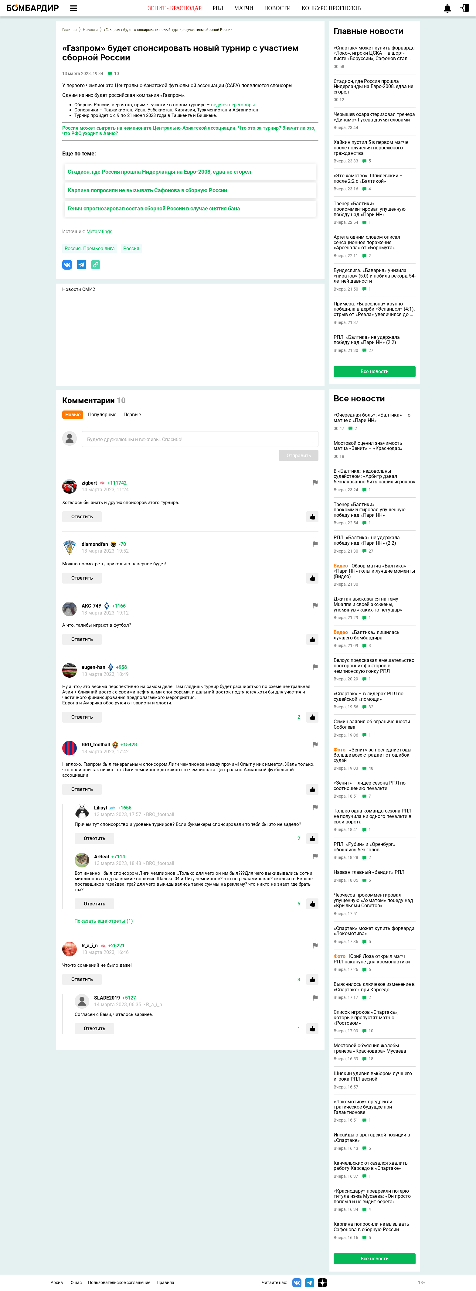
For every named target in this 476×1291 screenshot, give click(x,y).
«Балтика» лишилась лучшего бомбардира (366, 635)
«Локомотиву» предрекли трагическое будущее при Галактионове (363, 1107)
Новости (90, 30)
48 (371, 768)
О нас (76, 1283)
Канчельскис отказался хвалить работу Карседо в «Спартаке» (371, 1165)
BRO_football (96, 745)
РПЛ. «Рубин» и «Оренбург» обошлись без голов (365, 847)
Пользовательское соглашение (119, 1283)
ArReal (101, 857)
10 (371, 1031)
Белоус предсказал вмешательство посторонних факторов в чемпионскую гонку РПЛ (374, 666)
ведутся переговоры (233, 104)
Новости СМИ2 (78, 289)
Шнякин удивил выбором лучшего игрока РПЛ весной (373, 1076)
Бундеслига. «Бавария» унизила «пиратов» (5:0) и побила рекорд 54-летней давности (375, 276)
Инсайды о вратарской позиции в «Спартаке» (372, 1137)
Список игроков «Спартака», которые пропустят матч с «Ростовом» (366, 1018)
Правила (165, 1283)
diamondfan (95, 544)
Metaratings (99, 231)
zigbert (89, 483)
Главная (69, 30)
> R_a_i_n (152, 1004)
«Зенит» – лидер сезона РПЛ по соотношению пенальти (370, 785)
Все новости (375, 371)
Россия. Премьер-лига (90, 248)
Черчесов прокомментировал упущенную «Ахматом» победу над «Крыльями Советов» (373, 900)
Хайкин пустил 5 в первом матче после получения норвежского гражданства (371, 148)
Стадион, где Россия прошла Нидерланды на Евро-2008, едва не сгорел (159, 172)
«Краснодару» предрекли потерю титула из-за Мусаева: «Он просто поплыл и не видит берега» (372, 1196)
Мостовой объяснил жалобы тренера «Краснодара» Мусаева (370, 1048)
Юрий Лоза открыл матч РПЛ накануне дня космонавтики (372, 959)
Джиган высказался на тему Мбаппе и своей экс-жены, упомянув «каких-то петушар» (368, 604)
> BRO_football (158, 814)
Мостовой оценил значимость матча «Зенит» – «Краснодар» (368, 446)
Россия (131, 248)
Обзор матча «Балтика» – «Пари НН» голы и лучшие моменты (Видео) (374, 571)
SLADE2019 (107, 998)
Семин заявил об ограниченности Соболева (372, 724)
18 (371, 1059)
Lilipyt (100, 808)
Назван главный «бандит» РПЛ (369, 872)
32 (371, 707)
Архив (57, 1283)
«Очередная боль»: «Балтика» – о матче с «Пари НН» (372, 417)
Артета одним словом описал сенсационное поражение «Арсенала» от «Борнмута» (367, 242)
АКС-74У (91, 606)
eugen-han (93, 667)
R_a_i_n (90, 946)
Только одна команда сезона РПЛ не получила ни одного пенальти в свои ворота (372, 816)
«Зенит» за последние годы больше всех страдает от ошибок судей (372, 755)
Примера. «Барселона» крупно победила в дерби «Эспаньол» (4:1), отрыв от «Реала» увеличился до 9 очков (374, 309)
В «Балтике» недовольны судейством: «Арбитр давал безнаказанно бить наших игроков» (374, 476)
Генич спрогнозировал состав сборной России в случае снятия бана (154, 208)
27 (371, 350)
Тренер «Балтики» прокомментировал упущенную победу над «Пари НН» (370, 209)
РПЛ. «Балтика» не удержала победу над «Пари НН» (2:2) (367, 340)
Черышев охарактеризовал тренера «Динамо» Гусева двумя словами (374, 117)
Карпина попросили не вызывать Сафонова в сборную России (147, 190)
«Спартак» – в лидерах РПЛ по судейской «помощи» (368, 696)
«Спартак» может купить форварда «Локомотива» (374, 931)
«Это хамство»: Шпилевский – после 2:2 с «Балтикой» (368, 178)
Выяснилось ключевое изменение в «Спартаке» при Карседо (374, 987)
